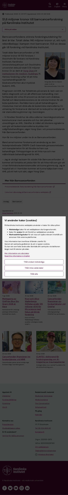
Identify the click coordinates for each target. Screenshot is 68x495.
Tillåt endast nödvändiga (34, 262)
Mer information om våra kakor (17, 253)
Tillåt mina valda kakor (34, 268)
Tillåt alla (34, 274)
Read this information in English (17, 256)
